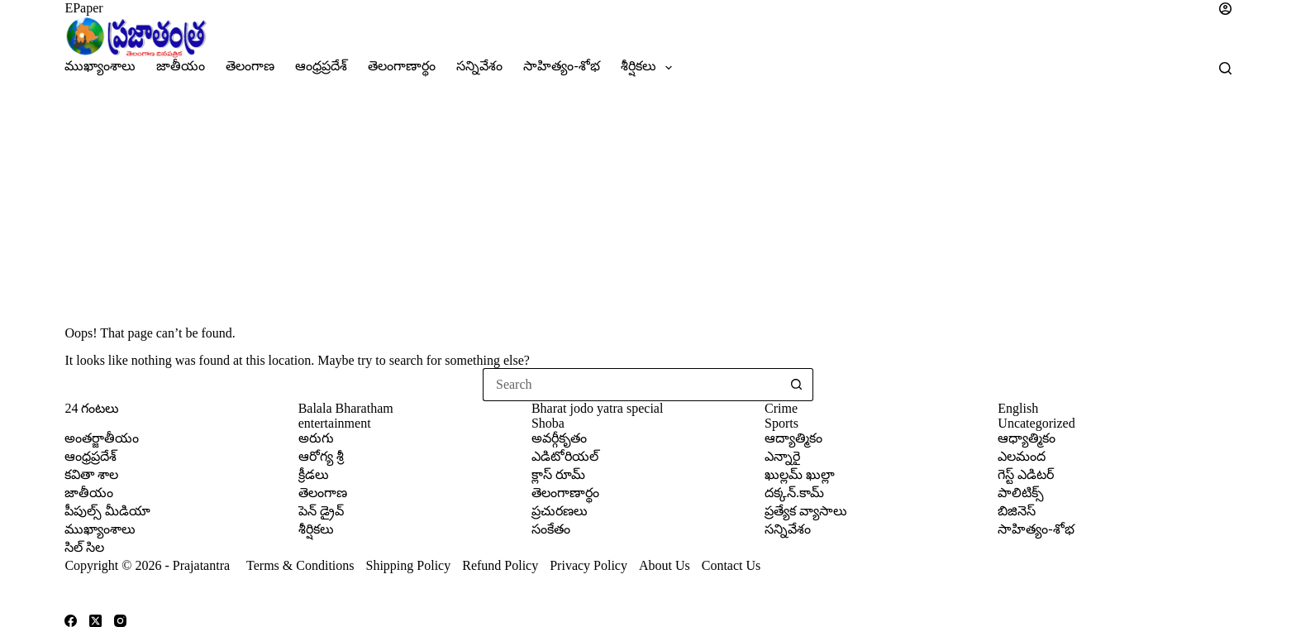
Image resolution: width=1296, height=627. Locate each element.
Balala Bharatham (345, 408)
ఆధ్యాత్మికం (1026, 438)
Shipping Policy (408, 565)
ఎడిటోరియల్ (564, 456)
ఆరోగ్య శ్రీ (321, 456)
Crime (781, 408)
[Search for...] (631, 384)
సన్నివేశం (479, 66)
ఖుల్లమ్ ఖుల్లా (800, 474)
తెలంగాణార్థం (402, 66)
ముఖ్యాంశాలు (100, 66)
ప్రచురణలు (559, 511)
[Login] (1205, 8)
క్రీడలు (313, 474)
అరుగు (316, 438)
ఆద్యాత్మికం (793, 438)
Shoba (548, 423)
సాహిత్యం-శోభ (561, 66)
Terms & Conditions (300, 565)
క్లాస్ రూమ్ (558, 474)
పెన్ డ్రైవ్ (321, 511)
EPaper (83, 8)
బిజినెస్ (1017, 511)
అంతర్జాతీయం (101, 438)
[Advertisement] (648, 202)
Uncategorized (1036, 423)
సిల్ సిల (84, 547)
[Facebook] (70, 621)
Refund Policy (500, 565)
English (1018, 408)
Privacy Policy (590, 565)
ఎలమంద (1022, 456)
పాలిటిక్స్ (1021, 493)
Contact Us (731, 565)
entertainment (334, 423)
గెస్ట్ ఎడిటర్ (1026, 474)
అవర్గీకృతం (559, 438)
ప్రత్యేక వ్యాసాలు (806, 511)
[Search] (1225, 68)
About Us (664, 565)
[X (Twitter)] (95, 621)
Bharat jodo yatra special (597, 408)
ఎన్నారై (782, 456)
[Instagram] (120, 621)
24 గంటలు (91, 408)
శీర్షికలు (650, 68)
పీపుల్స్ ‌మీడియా (107, 511)
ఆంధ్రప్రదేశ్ (321, 66)
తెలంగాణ (250, 66)
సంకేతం (550, 529)
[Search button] (796, 384)
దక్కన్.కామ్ (794, 493)
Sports (781, 423)
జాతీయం (180, 66)
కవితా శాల (91, 474)
